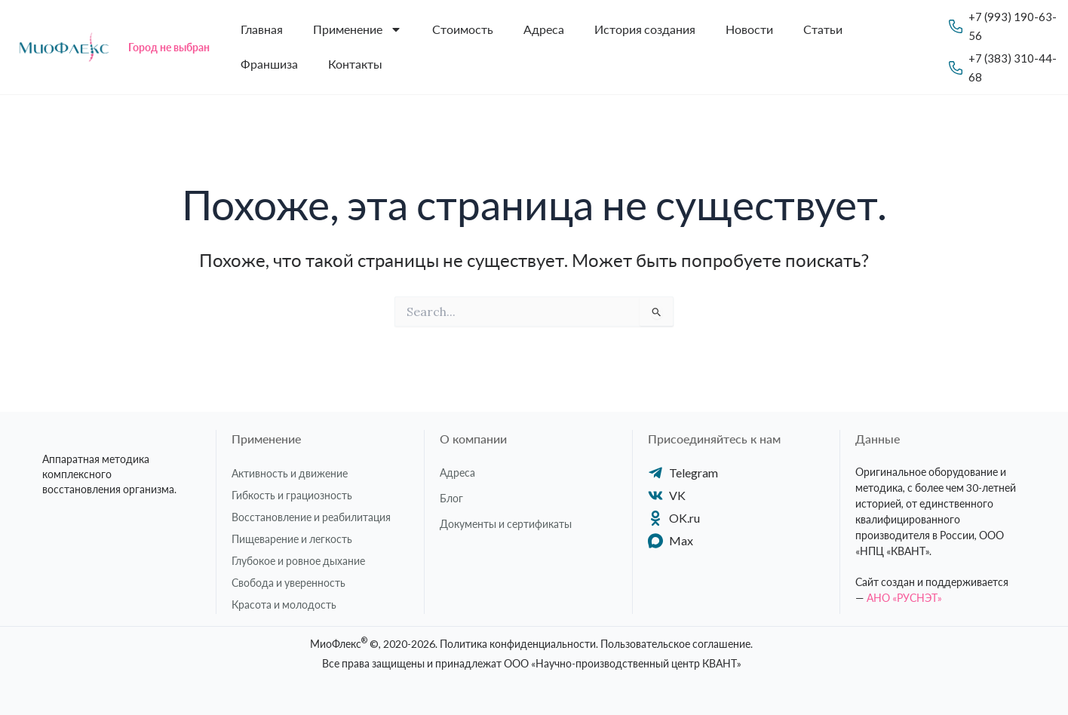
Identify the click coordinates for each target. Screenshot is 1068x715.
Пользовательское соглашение (675, 643)
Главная (262, 29)
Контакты (355, 64)
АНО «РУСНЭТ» (904, 597)
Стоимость (462, 29)
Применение (357, 29)
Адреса (543, 29)
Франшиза (269, 64)
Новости (749, 29)
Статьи (822, 29)
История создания (644, 29)
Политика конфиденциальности (518, 643)
